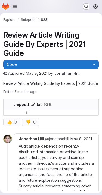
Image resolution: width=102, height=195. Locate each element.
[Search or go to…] (86, 6)
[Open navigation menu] (15, 6)
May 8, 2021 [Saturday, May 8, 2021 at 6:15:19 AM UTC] (36, 73)
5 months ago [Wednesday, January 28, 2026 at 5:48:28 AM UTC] (25, 92)
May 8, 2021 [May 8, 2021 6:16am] (81, 138)
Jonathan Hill (66, 73)
